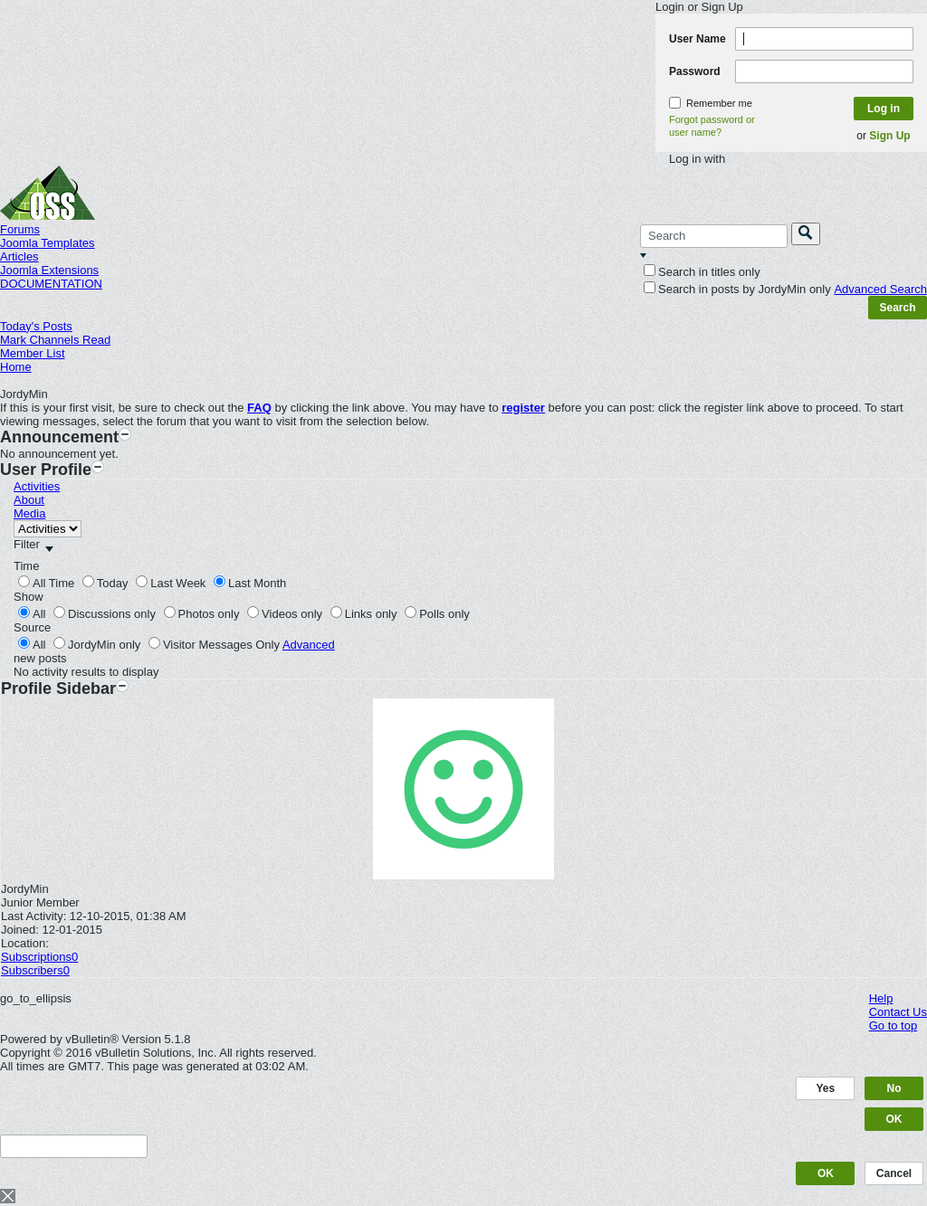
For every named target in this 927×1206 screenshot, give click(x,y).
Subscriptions (36, 957)
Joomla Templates (47, 243)
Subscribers (32, 970)
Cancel (894, 1173)
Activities (37, 486)
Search (897, 307)
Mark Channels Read (55, 340)
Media (29, 513)
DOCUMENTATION (51, 283)
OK (894, 1119)
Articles (19, 256)
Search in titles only (702, 272)
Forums (20, 229)
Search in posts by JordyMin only (737, 289)
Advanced (308, 644)
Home (16, 367)
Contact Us (898, 1012)
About (29, 500)
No (894, 1088)
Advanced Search (880, 289)
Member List (32, 353)
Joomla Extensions (49, 270)
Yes (826, 1088)
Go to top (893, 1025)
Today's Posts (36, 326)
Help (881, 998)
